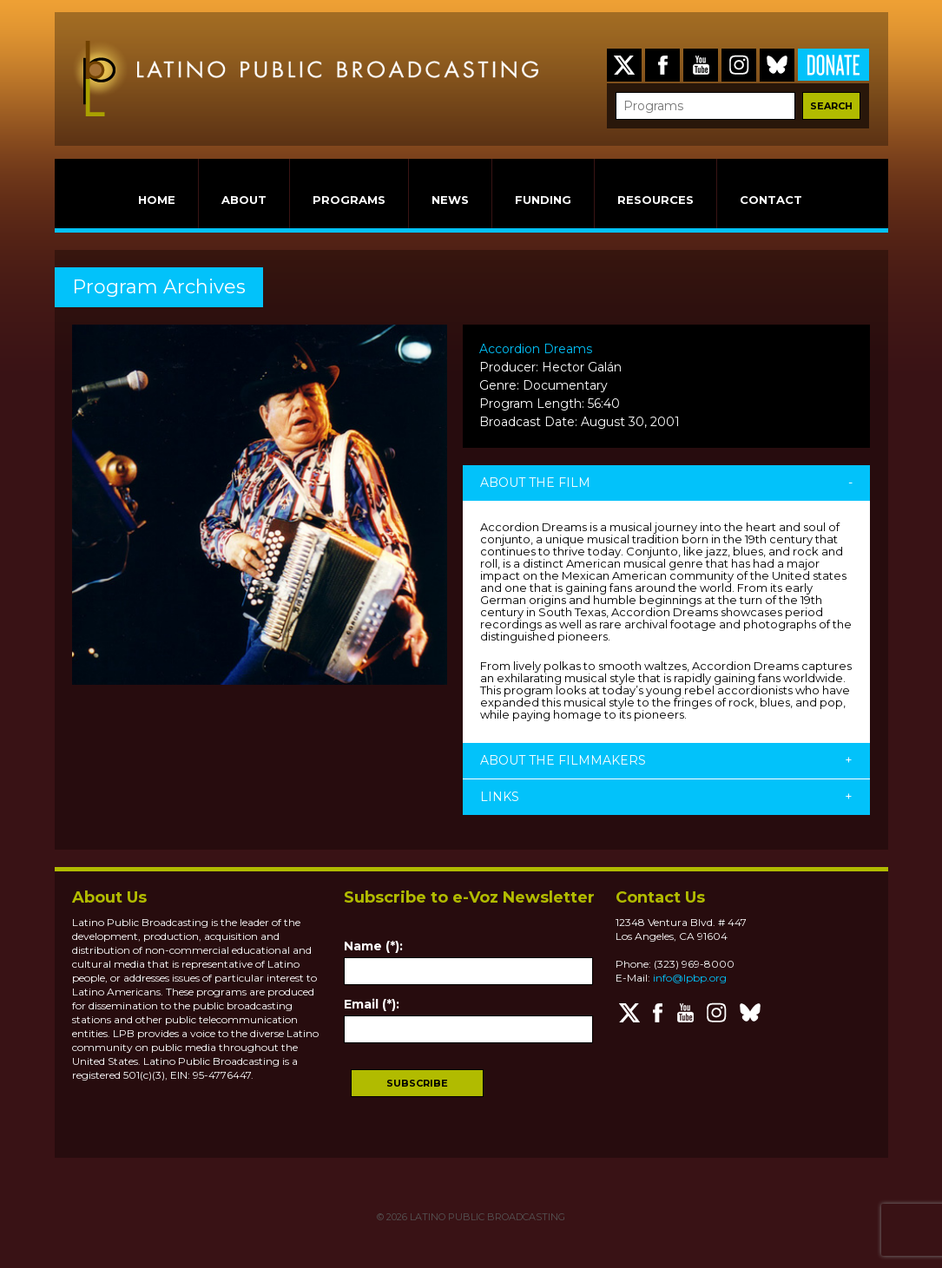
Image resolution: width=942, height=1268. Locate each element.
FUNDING (543, 200)
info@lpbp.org (690, 977)
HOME (156, 200)
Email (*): (371, 1004)
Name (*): (373, 946)
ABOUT (244, 200)
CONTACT (771, 200)
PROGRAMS (349, 200)
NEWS (450, 200)
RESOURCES (655, 200)
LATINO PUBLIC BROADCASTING (486, 1217)
